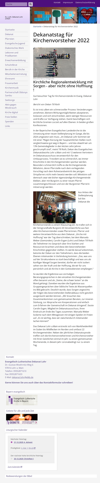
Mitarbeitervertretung (16, 74)
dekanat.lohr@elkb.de (22, 377)
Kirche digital (11, 112)
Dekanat (9, 34)
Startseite (10, 29)
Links (7, 126)
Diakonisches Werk (14, 48)
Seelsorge (10, 100)
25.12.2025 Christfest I (24, 458)
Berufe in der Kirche (15, 69)
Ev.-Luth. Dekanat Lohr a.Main (14, 18)
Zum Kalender (14, 466)
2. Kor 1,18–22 (27, 448)
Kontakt (57, 2)
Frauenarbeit (11, 83)
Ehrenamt (10, 78)
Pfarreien (9, 38)
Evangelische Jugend (15, 43)
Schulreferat (11, 64)
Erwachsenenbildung (15, 60)
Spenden (9, 121)
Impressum (68, 2)
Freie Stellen (11, 116)
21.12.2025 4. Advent (23, 442)
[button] (54, 62)
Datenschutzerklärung (85, 2)
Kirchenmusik (11, 87)
